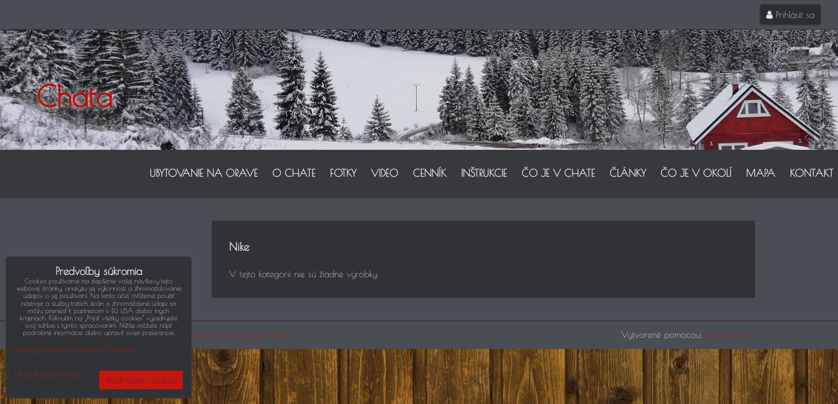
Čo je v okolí (696, 173)
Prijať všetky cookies (141, 380)
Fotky (343, 173)
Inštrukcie (484, 173)
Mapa (760, 173)
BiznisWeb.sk (727, 334)
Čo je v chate (558, 173)
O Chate (293, 173)
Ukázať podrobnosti (49, 374)
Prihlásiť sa (790, 15)
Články (627, 173)
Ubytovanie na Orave (204, 173)
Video (384, 173)
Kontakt (812, 173)
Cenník (429, 173)
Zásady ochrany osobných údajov (230, 334)
